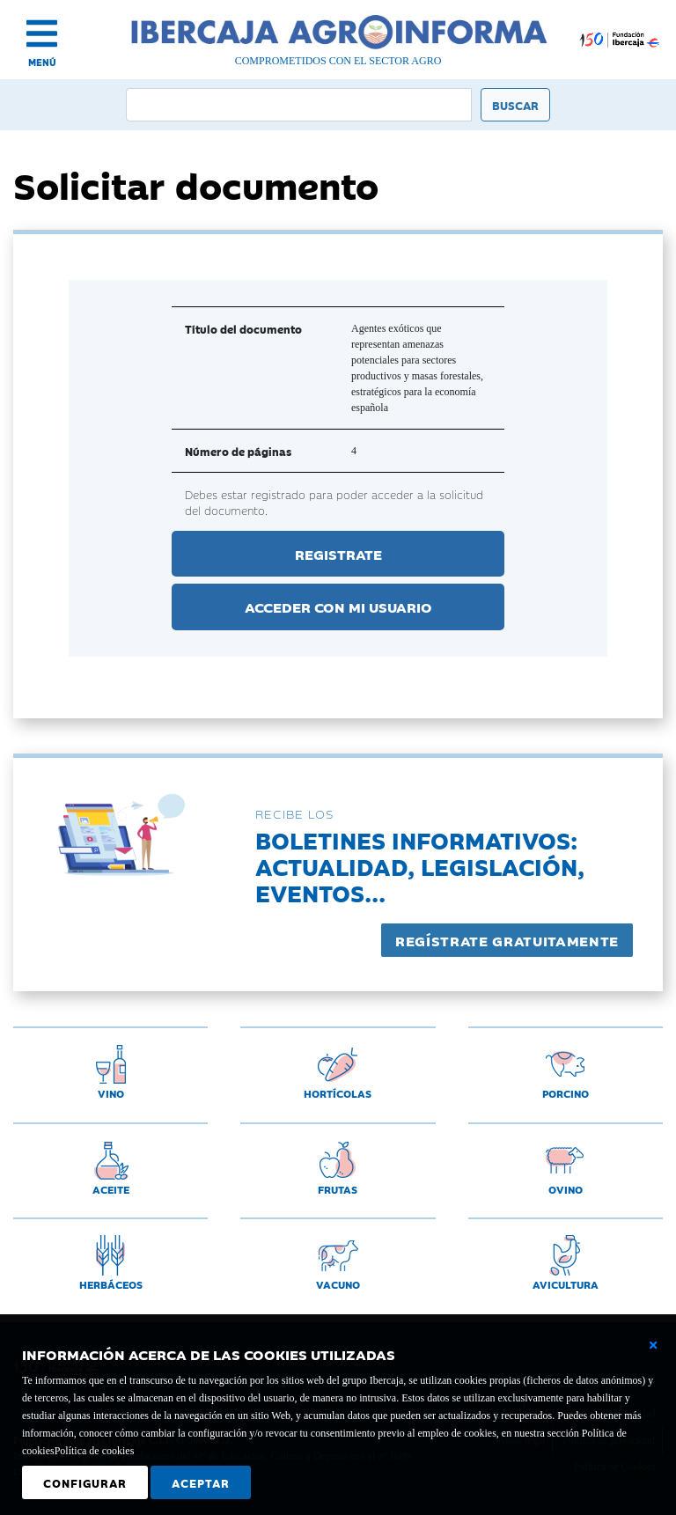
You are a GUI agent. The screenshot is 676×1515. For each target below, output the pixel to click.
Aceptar (201, 1482)
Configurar (85, 1482)
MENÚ (42, 62)
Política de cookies (95, 1451)
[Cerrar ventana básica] (653, 1345)
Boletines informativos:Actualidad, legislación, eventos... (419, 865)
